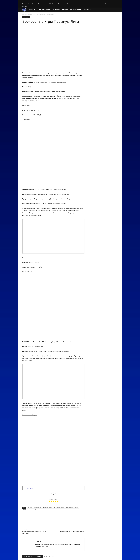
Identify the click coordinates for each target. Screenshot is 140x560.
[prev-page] (23, 510)
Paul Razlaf (26, 25)
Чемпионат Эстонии (43, 3)
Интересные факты (83, 3)
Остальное (88, 9)
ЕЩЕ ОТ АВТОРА (49, 485)
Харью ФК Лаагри (39, 439)
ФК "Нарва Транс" (47, 436)
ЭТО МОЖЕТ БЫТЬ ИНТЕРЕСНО (32, 485)
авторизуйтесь (79, 523)
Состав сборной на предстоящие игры (72, 461)
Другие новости (62, 3)
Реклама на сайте (109, 3)
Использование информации (96, 3)
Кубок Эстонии (52, 3)
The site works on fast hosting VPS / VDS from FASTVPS (36, 556)
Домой (24, 14)
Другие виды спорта (72, 3)
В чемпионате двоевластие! (72, 504)
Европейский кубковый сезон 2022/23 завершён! (34, 461)
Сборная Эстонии (32, 3)
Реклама (109, 556)
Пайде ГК (30, 436)
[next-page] (26, 510)
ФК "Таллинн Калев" (59, 436)
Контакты (24, 6)
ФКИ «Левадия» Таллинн (72, 436)
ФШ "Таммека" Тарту (28, 439)
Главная (24, 3)
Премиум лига (31, 14)
